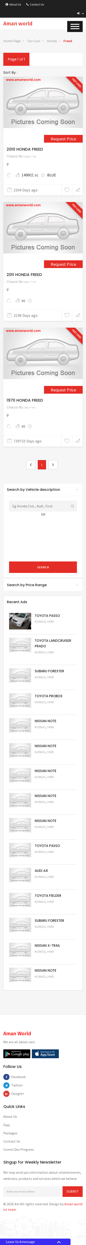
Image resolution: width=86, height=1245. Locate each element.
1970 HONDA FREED (25, 400)
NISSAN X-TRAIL (47, 945)
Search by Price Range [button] (43, 585)
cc (23, 300)
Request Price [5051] (47, 683)
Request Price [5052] (47, 957)
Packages (10, 1133)
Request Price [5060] (47, 758)
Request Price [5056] (47, 857)
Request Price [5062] (47, 708)
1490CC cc (30, 175)
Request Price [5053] (47, 932)
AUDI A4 (41, 870)
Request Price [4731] (63, 390)
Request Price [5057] (47, 832)
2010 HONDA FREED (25, 149)
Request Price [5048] (47, 658)
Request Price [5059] (47, 783)
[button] (80, 13)
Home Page (12, 41)
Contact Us (35, 4)
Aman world (17, 23)
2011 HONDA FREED (24, 274)
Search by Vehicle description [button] (43, 489)
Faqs (6, 1125)
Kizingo (40, 621)
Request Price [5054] (47, 907)
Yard (50, 621)
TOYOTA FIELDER (48, 895)
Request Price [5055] (47, 882)
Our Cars (33, 41)
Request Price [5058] (47, 807)
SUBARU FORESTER (49, 671)
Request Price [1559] (63, 139)
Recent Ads (17, 602)
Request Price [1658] (63, 264)
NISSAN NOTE (45, 721)
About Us (13, 4)
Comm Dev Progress (18, 1149)
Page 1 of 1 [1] (16, 59)
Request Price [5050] (47, 982)
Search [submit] (43, 567)
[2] (53, 464)
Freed (67, 41)
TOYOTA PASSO (47, 615)
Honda (52, 41)
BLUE (51, 175)
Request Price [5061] (47, 733)
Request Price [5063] (47, 627)
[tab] (43, 490)
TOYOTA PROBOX (49, 696)
